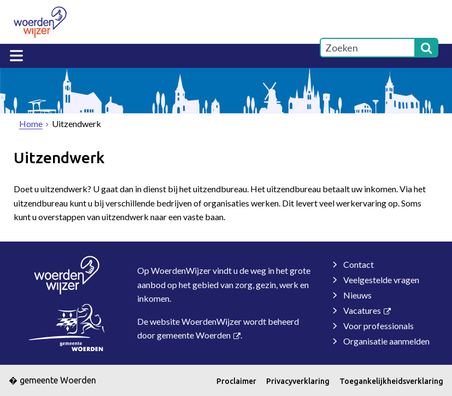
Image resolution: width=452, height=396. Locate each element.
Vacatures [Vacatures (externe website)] (362, 310)
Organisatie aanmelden (386, 341)
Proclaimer (236, 381)
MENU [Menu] (16, 56)
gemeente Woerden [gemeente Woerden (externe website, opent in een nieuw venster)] (194, 335)
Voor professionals (378, 325)
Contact (358, 264)
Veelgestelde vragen (381, 279)
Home (31, 123)
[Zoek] (426, 47)
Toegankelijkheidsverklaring (391, 381)
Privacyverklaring (298, 381)
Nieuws (357, 295)
